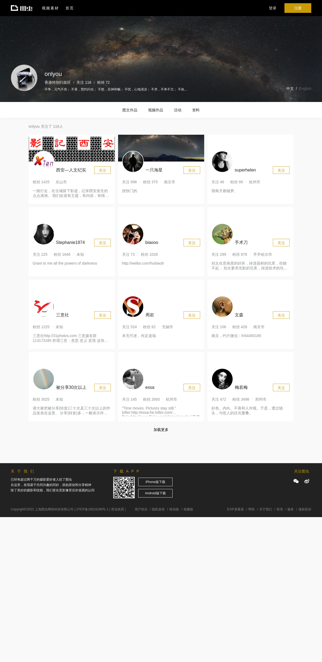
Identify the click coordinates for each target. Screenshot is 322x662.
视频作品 (155, 110)
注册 (298, 8)
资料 (196, 110)
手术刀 (241, 242)
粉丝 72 (103, 82)
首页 (69, 8)
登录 (272, 8)
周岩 (149, 315)
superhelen (245, 170)
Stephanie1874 (70, 242)
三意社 (62, 315)
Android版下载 (155, 493)
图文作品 (129, 110)
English (305, 88)
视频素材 (50, 8)
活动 (177, 110)
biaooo (151, 242)
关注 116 (83, 82)
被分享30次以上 (71, 387)
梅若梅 (241, 387)
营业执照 (117, 509)
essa (150, 387)
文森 (239, 315)
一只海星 (154, 170)
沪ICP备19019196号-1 (92, 509)
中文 (290, 88)
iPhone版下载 (155, 482)
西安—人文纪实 (71, 170)
